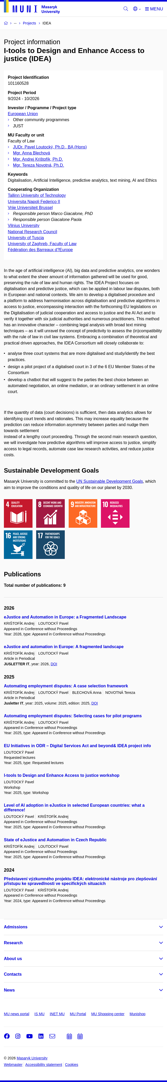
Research (13, 943)
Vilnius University (24, 225)
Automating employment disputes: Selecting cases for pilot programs (73, 716)
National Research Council (32, 232)
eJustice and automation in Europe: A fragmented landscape (64, 646)
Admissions (16, 927)
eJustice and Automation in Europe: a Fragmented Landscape (65, 617)
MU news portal (16, 1014)
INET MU (57, 1014)
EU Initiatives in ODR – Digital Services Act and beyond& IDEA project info (77, 746)
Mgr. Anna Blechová (31, 153)
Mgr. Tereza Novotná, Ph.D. (38, 165)
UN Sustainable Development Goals (109, 481)
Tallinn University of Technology (37, 195)
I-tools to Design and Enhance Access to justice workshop (61, 775)
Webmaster (13, 1065)
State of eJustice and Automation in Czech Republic (55, 840)
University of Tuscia (26, 238)
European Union (23, 114)
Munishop (137, 1014)
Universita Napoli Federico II (34, 201)
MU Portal (78, 1014)
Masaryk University (32, 1058)
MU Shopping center (108, 1014)
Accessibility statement (43, 1065)
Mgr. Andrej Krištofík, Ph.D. (38, 159)
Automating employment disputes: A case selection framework (66, 686)
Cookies (71, 1065)
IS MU (39, 1014)
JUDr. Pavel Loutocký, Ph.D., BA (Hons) (50, 147)
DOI (54, 664)
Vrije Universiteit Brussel (30, 207)
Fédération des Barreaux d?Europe (40, 249)
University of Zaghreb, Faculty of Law (42, 244)
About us (13, 958)
